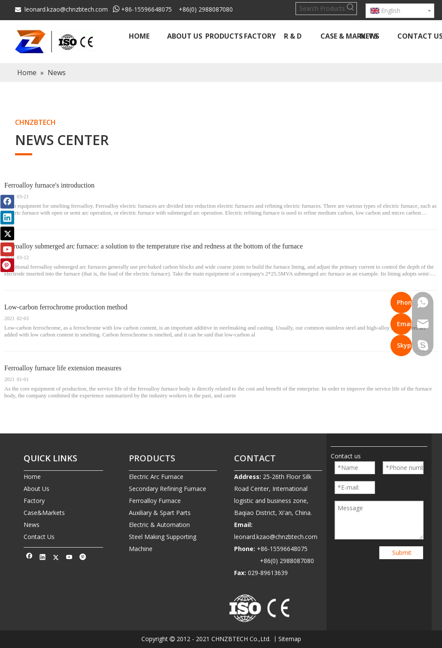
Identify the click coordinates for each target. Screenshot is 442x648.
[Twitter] (56, 557)
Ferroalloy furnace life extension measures (63, 368)
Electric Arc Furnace (156, 476)
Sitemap (289, 639)
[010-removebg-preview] (260, 609)
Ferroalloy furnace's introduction (49, 185)
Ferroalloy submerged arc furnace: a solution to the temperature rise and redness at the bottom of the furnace (153, 246)
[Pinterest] (82, 557)
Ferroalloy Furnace (155, 501)
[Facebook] (29, 557)
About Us (36, 488)
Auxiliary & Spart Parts (160, 513)
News (32, 525)
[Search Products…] (320, 9)
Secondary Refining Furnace (167, 488)
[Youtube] (69, 557)
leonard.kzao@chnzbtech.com (66, 9)
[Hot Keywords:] (350, 9)
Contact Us (39, 537)
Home (32, 476)
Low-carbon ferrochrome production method (66, 307)
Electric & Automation (159, 525)
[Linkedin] (42, 557)
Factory (34, 501)
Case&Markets (44, 513)
